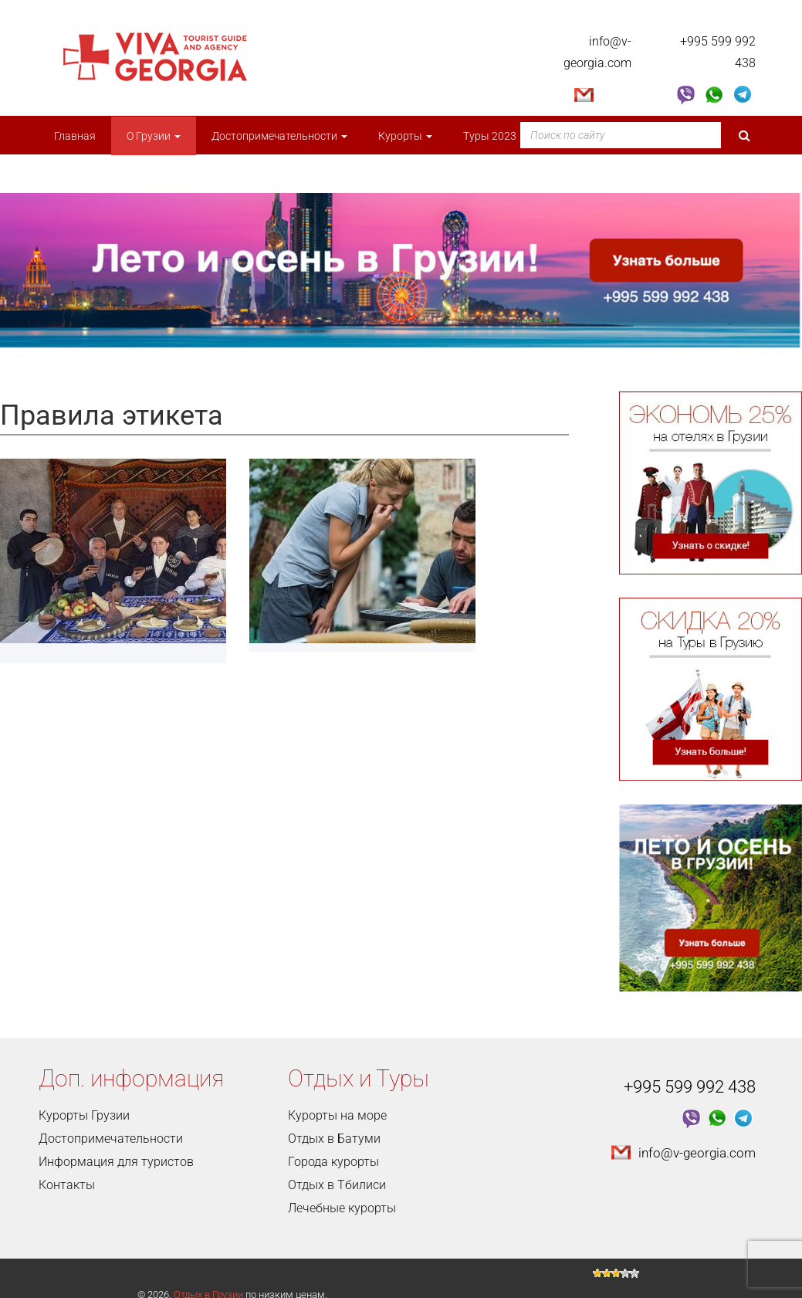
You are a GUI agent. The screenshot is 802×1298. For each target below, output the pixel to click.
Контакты (67, 1185)
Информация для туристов (116, 1161)
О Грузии (154, 136)
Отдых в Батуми (334, 1138)
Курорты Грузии (84, 1115)
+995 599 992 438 (690, 1086)
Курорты (405, 136)
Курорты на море (337, 1115)
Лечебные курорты (342, 1208)
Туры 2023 (494, 136)
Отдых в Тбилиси (337, 1185)
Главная (75, 136)
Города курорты (333, 1161)
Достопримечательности (279, 136)
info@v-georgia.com (697, 1153)
